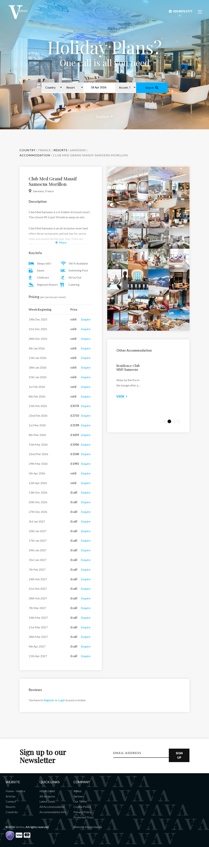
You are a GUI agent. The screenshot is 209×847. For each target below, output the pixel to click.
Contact (11, 801)
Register (49, 700)
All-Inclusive (47, 796)
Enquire (85, 319)
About (77, 791)
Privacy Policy (82, 812)
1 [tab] (165, 421)
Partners (78, 796)
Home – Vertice (15, 791)
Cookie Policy (82, 806)
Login (61, 700)
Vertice (19, 827)
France (44, 150)
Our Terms (80, 801)
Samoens (78, 150)
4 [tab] (178, 421)
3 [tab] (174, 421)
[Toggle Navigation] (200, 11)
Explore (104, 116)
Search (151, 87)
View (127, 396)
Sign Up (179, 755)
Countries (12, 812)
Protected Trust (83, 817)
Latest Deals (47, 801)
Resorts (10, 806)
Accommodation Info (52, 812)
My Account (47, 791)
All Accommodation (51, 806)
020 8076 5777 (180, 11)
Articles (11, 796)
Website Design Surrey (87, 827)
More (60, 242)
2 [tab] (169, 421)
